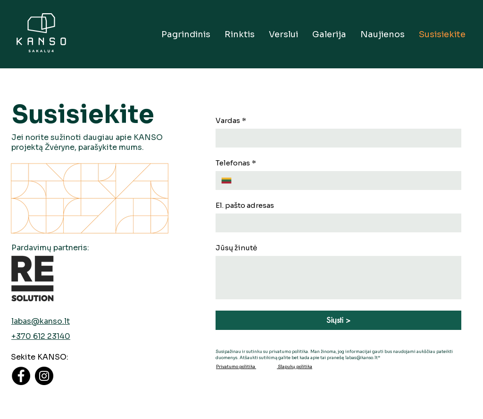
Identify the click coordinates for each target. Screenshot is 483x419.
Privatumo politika (236, 367)
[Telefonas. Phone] (346, 180)
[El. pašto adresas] (336, 223)
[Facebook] (21, 376)
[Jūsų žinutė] (338, 278)
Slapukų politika (294, 367)
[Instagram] (44, 376)
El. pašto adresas (245, 205)
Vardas (231, 120)
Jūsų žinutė (236, 248)
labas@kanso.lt (40, 321)
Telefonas (236, 163)
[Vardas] (336, 138)
